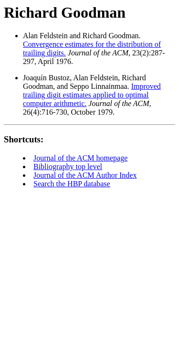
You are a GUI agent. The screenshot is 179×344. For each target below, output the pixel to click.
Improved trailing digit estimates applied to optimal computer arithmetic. (92, 95)
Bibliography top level (67, 166)
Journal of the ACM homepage (80, 158)
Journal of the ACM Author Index (85, 175)
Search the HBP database (71, 184)
